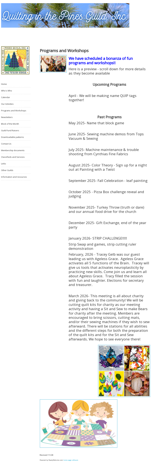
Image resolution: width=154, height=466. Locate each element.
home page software (70, 460)
